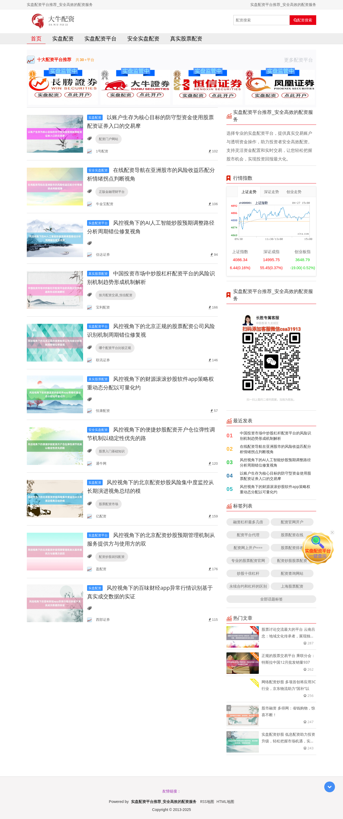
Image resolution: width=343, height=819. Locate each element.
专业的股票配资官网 (248, 560)
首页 (36, 38)
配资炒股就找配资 (112, 556)
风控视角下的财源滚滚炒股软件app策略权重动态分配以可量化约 (275, 489)
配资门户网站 (108, 139)
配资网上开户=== (248, 547)
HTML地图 (225, 801)
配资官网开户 (292, 521)
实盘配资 (63, 38)
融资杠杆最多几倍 (248, 521)
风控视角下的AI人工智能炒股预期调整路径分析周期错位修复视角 (275, 462)
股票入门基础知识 (112, 451)
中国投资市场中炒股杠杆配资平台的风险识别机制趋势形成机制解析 (275, 435)
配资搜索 (303, 20)
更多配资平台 (300, 60)
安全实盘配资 (143, 38)
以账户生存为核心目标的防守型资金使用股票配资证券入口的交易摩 (275, 476)
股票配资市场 (108, 504)
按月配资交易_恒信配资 (115, 295)
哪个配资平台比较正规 (115, 347)
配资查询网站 (292, 573)
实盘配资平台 (100, 38)
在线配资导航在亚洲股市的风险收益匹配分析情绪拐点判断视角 (275, 449)
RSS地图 (207, 801)
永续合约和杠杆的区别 (248, 586)
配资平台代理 (248, 534)
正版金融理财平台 (112, 191)
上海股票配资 (292, 586)
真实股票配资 (186, 38)
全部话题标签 (271, 599)
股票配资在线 (292, 534)
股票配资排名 (292, 547)
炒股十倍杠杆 (248, 573)
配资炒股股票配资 (292, 560)
